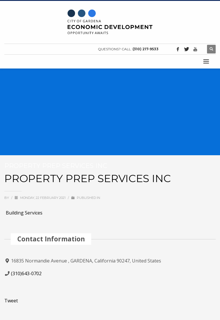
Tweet (11, 300)
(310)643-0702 (26, 273)
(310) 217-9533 (146, 49)
